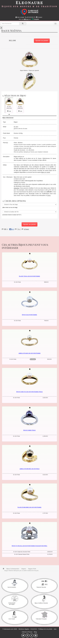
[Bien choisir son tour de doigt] (10, 207)
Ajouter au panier (41, 40)
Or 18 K (16, 126)
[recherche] (22, 23)
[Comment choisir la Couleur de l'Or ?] (12, 214)
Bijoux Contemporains (12, 568)
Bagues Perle (32, 568)
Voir (9, 111)
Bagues (23, 568)
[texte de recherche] (10, 23)
